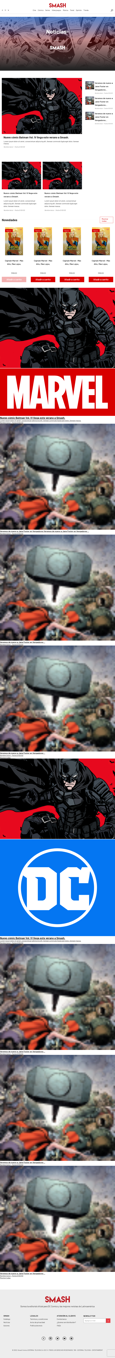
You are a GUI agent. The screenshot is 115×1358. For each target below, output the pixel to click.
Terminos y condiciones (39, 1319)
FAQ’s (59, 1325)
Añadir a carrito (14, 279)
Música (65, 10)
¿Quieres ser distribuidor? (66, 1322)
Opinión (79, 10)
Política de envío (36, 1325)
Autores (6, 1325)
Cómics (41, 10)
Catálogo (6, 1319)
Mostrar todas (105, 220)
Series (47, 10)
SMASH (6, 1316)
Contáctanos (62, 1319)
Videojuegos (56, 10)
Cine (34, 10)
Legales (34, 1316)
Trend (72, 10)
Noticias (6, 1322)
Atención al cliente (66, 1316)
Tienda (85, 10)
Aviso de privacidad (37, 1322)
